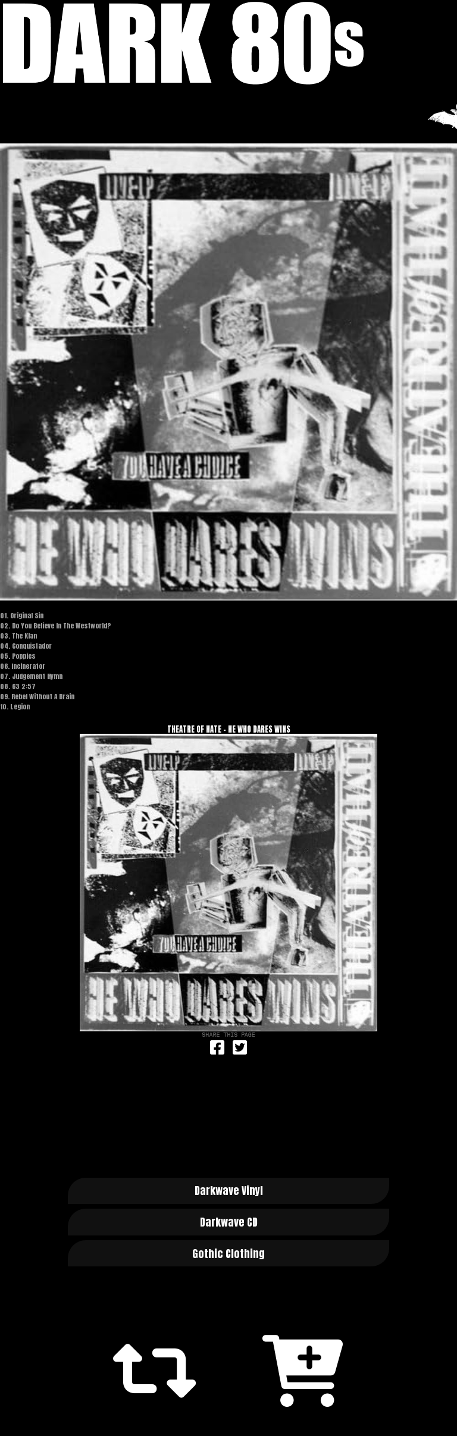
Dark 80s (228, 43)
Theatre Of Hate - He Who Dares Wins (228, 729)
